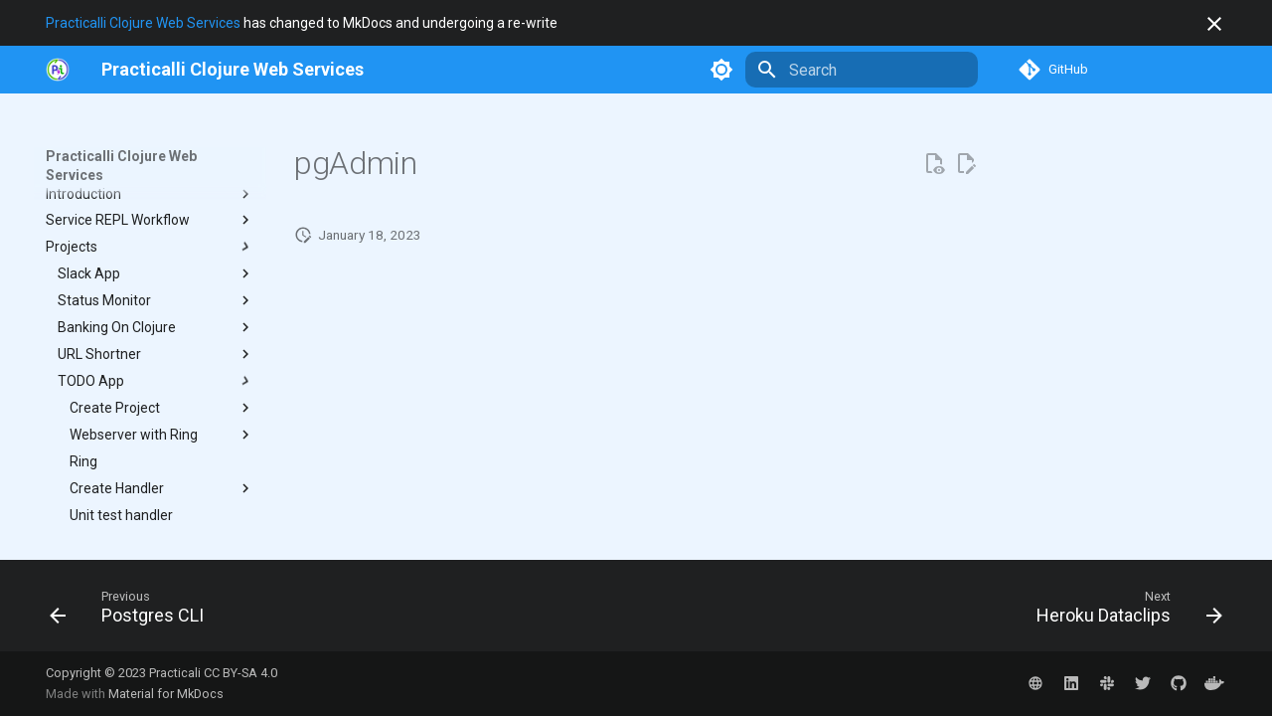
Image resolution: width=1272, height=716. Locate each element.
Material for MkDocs (166, 693)
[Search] (861, 70)
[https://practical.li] (58, 70)
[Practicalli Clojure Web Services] (232, 69)
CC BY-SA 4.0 (240, 672)
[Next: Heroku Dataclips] (1123, 611)
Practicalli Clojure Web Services (143, 23)
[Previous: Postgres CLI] (133, 611)
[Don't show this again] (1214, 24)
